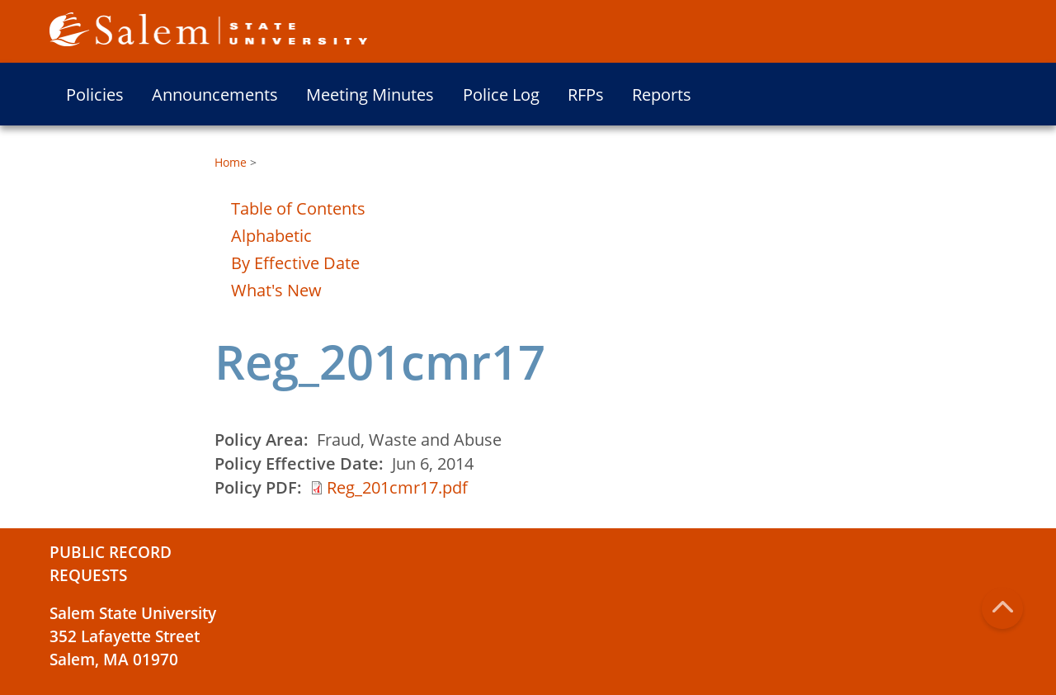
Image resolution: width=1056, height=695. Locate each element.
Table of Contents (298, 208)
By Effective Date (295, 263)
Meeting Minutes (370, 94)
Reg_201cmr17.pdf (397, 487)
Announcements (215, 94)
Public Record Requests (111, 563)
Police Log (501, 94)
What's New (276, 290)
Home (230, 162)
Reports (661, 94)
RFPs (586, 94)
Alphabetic (271, 236)
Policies (95, 94)
